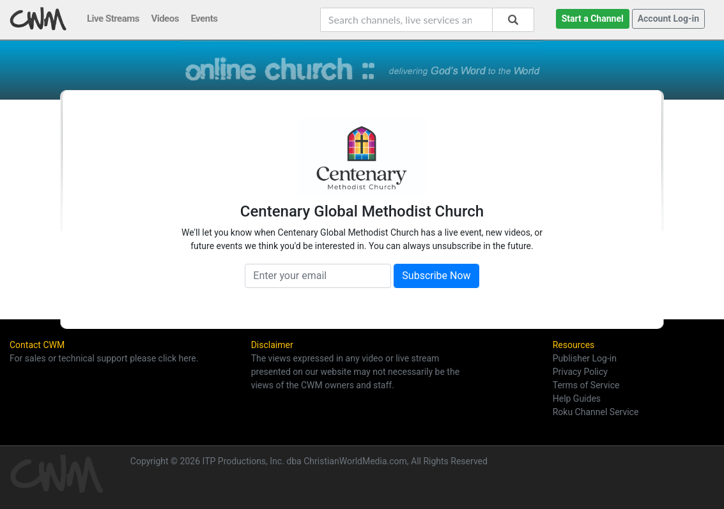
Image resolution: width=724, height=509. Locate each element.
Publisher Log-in (585, 358)
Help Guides (577, 398)
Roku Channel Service (596, 412)
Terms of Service (586, 385)
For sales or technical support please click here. (104, 358)
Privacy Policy (580, 372)
